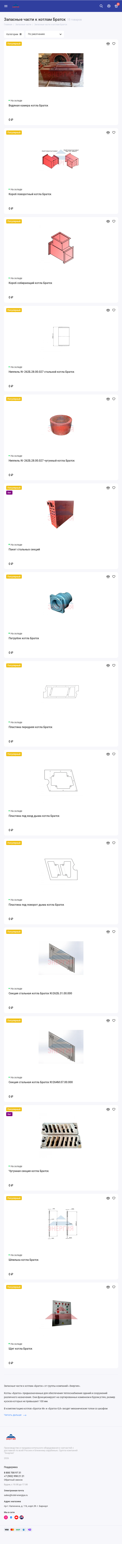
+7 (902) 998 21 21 (14, 1476)
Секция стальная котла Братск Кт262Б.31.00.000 (40, 993)
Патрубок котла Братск (24, 638)
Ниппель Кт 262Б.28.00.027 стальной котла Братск (41, 371)
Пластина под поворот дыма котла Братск (36, 904)
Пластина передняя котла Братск (30, 727)
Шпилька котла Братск (24, 1259)
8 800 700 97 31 (12, 1472)
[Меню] (6, 6)
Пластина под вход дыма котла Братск (34, 816)
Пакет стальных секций (24, 549)
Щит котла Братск (20, 1348)
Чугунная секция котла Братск (29, 1171)
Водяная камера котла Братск (28, 105)
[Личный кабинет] (109, 6)
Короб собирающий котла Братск (30, 283)
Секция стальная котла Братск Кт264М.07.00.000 (41, 1082)
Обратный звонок (13, 1480)
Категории (13, 34)
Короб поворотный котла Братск (30, 194)
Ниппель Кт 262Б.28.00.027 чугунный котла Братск (42, 460)
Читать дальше (15, 1415)
